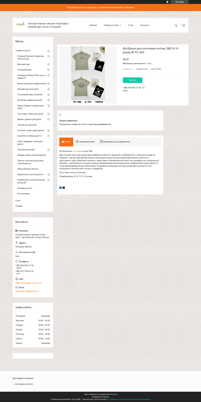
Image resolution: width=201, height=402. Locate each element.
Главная (93, 25)
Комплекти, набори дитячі (29, 136)
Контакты (144, 25)
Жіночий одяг (23, 64)
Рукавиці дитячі (24, 188)
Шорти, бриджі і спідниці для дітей (30, 107)
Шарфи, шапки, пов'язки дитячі (31, 155)
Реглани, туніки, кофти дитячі (30, 130)
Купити (132, 80)
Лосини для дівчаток (27, 125)
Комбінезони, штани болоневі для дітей (31, 181)
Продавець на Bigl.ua (100, 397)
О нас (130, 25)
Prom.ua (114, 394)
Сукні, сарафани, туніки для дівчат (30, 142)
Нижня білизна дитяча (27, 169)
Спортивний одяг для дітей (29, 94)
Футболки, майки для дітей (29, 100)
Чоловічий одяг (24, 70)
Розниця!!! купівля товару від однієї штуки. (30, 57)
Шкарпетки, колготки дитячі (30, 174)
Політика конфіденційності (139, 399)
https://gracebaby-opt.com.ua (28, 283)
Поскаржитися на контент (117, 399)
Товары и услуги (111, 25)
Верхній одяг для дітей (27, 89)
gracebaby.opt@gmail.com (27, 291)
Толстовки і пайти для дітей (30, 114)
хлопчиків (77, 151)
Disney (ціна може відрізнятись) (32, 83)
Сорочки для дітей (25, 150)
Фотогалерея (23, 194)
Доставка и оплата (24, 384)
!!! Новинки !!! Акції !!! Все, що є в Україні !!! (31, 76)
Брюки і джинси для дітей (29, 119)
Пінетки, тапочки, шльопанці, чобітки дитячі (30, 162)
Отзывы (19, 206)
